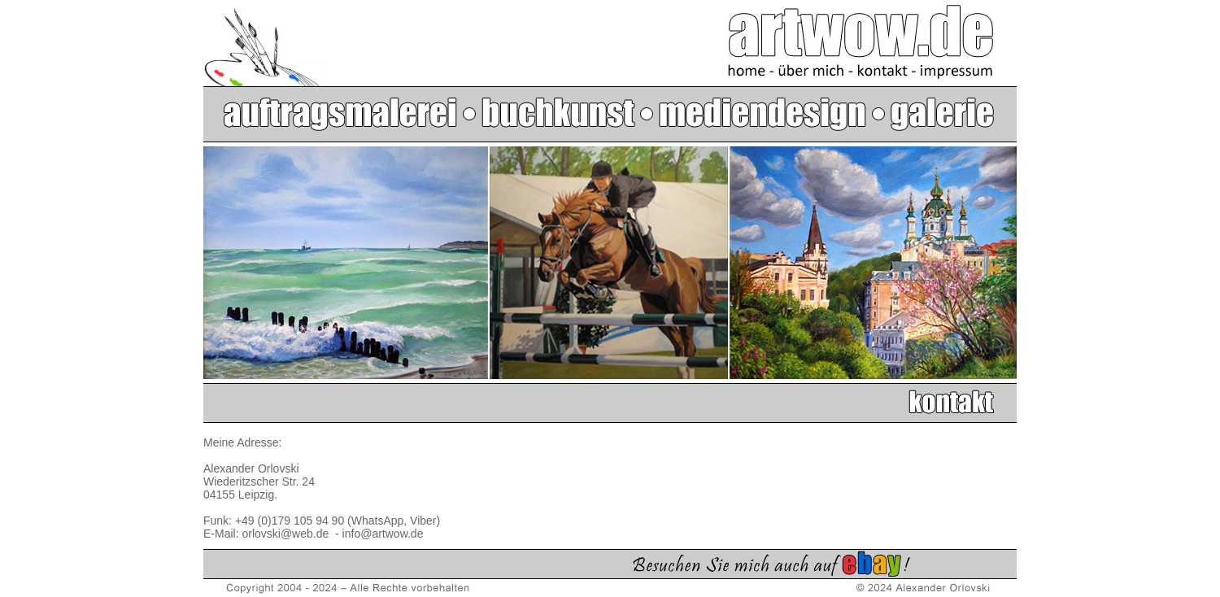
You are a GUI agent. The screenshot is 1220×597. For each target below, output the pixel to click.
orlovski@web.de (287, 533)
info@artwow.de (383, 533)
